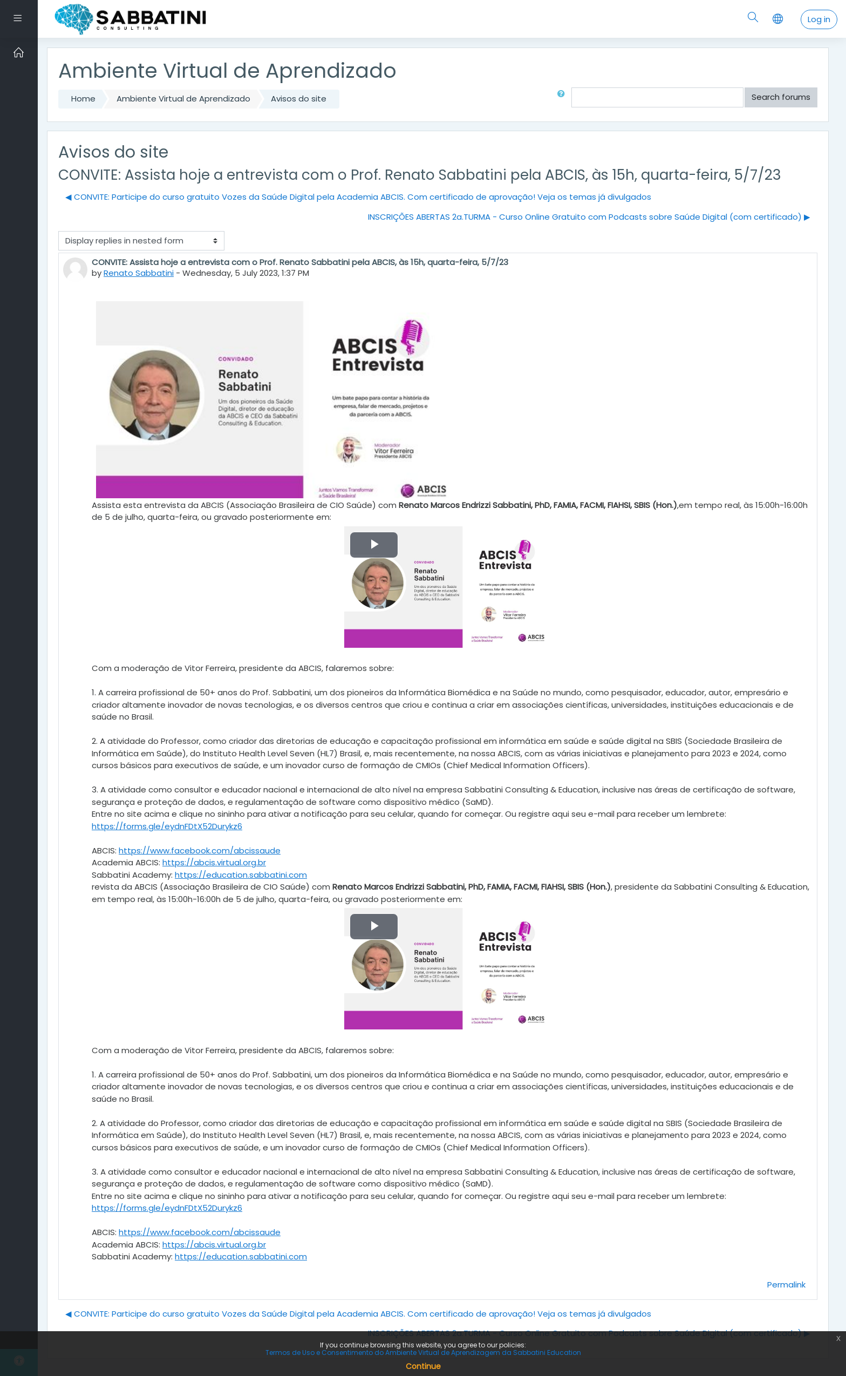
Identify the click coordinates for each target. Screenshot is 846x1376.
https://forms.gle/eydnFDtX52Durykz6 (167, 826)
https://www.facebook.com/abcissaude (200, 850)
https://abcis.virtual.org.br (214, 862)
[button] (563, 97)
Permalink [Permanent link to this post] (786, 1284)
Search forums (781, 97)
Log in (819, 19)
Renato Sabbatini (139, 273)
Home (83, 98)
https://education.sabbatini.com (241, 874)
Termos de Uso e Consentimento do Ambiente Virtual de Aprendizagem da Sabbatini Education (423, 1352)
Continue (423, 1366)
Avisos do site (298, 98)
